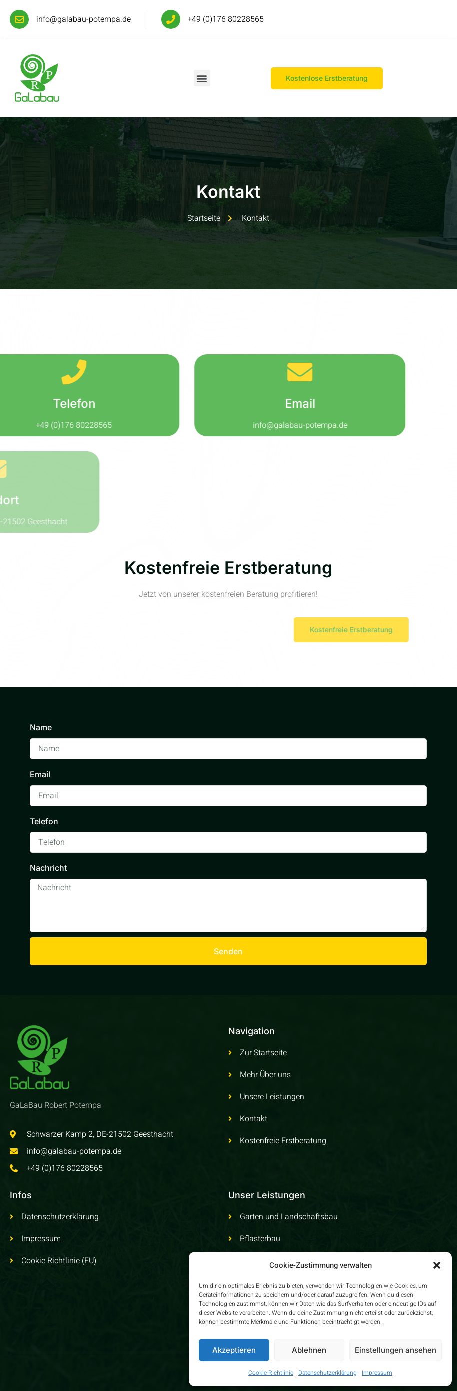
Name (41, 727)
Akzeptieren (234, 1350)
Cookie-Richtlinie (271, 1372)
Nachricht (48, 868)
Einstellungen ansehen (395, 1350)
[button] (437, 1265)
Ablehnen (309, 1350)
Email (258, 403)
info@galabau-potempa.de (83, 19)
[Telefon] (32, 371)
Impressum (377, 1372)
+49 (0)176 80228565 (226, 19)
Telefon (32, 403)
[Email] (258, 371)
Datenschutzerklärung (327, 1372)
